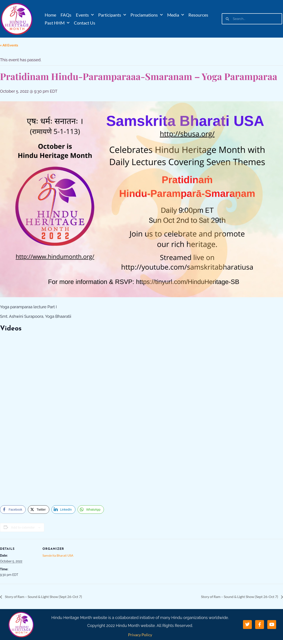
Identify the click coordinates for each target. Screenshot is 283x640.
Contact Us (84, 22)
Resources (198, 14)
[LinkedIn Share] (63, 509)
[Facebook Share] (13, 509)
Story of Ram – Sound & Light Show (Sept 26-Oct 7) (43, 596)
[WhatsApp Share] (91, 509)
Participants (112, 15)
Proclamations (146, 15)
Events (85, 15)
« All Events (9, 45)
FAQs (66, 14)
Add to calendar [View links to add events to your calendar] (23, 527)
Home (50, 14)
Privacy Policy (140, 634)
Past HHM (57, 23)
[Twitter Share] (38, 509)
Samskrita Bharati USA (57, 555)
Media (175, 15)
